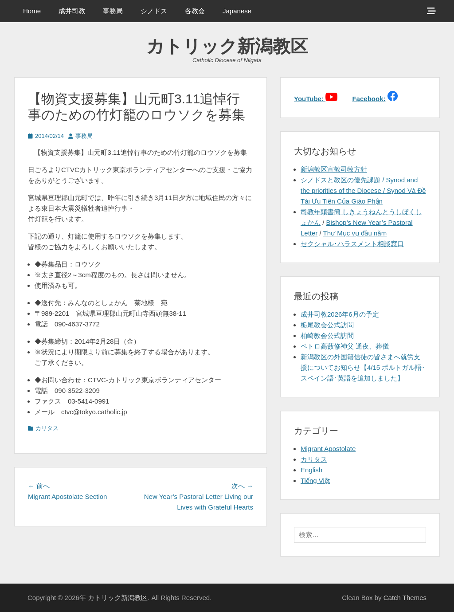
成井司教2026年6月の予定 (340, 314)
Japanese (237, 11)
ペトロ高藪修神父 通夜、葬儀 (345, 346)
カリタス (47, 428)
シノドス (154, 11)
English (311, 470)
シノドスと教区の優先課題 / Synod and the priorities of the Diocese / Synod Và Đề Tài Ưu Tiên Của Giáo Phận (363, 190)
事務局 (113, 11)
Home (32, 11)
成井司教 (72, 11)
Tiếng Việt (315, 480)
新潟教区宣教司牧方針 (334, 169)
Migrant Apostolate (328, 448)
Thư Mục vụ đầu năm (355, 233)
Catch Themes (405, 597)
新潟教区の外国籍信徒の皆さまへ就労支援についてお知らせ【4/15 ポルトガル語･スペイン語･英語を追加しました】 (363, 367)
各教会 (195, 11)
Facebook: (368, 98)
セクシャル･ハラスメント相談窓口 (352, 243)
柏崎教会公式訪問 (327, 335)
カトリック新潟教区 (227, 46)
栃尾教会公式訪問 (327, 325)
